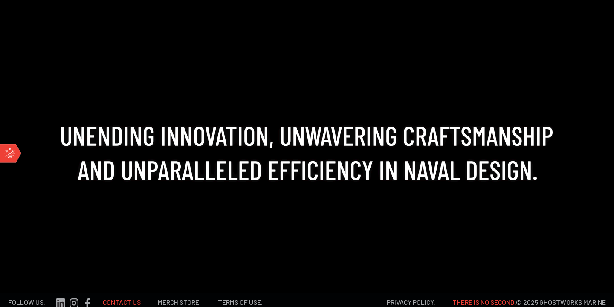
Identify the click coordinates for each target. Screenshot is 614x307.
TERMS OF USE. (240, 299)
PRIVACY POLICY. (411, 299)
